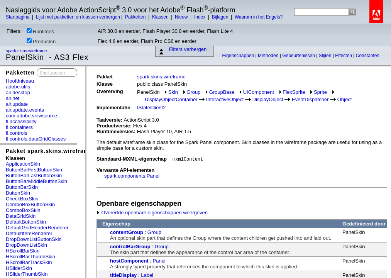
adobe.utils (18, 87)
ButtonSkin (18, 193)
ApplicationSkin (23, 164)
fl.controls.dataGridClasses (36, 139)
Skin (173, 92)
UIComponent (258, 92)
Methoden (269, 55)
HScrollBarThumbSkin (30, 256)
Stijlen (326, 55)
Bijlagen (221, 17)
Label (147, 275)
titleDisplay (123, 275)
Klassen (161, 17)
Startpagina (18, 17)
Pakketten (136, 17)
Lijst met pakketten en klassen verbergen (78, 17)
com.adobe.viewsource (31, 116)
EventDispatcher (310, 99)
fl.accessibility (21, 121)
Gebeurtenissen (299, 55)
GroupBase (222, 92)
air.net (12, 98)
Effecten (344, 55)
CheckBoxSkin (22, 199)
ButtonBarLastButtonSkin (34, 175)
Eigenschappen (238, 55)
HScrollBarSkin (22, 251)
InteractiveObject (225, 99)
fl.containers (19, 127)
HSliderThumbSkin (26, 274)
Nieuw (182, 17)
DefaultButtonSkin (26, 222)
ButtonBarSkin (22, 187)
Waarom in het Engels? (259, 17)
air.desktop (18, 92)
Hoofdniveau (20, 81)
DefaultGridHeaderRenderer (37, 228)
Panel (159, 261)
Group (193, 92)
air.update (17, 104)
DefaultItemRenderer (29, 233)
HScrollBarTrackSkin (29, 262)
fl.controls (16, 133)
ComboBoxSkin (23, 210)
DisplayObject (267, 99)
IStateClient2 (151, 107)
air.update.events (25, 110)
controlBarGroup (130, 246)
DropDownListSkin (26, 245)
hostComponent (129, 261)
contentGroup (126, 232)
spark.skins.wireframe (27, 50)
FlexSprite (294, 92)
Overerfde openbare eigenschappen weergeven (152, 212)
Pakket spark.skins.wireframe (49, 151)
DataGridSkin (21, 216)
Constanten (367, 55)
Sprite (320, 92)
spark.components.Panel (131, 176)
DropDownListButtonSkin (34, 239)
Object (344, 99)
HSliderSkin (19, 268)
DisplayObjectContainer (171, 99)
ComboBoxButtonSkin (30, 204)
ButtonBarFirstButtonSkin (34, 170)
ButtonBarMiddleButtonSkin (36, 181)
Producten (41, 41)
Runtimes (40, 31)
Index (200, 17)
